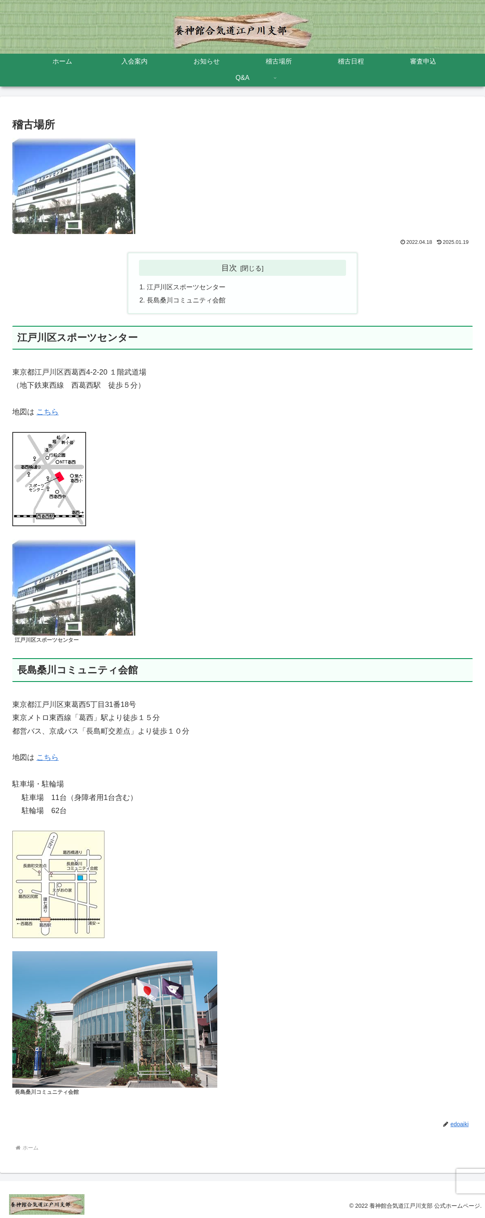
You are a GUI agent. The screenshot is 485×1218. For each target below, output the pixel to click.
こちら (47, 412)
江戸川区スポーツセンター (186, 287)
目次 (229, 267)
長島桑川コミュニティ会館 (186, 300)
